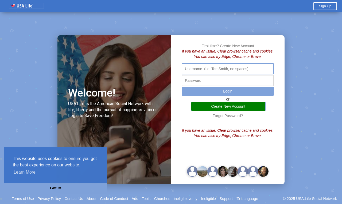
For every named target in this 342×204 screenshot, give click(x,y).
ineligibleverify (185, 199)
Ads (135, 199)
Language (247, 199)
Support (226, 199)
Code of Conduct (114, 199)
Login (227, 91)
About (91, 199)
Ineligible (208, 199)
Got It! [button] (55, 188)
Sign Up (325, 6)
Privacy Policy (49, 199)
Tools (146, 199)
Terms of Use (23, 199)
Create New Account (237, 46)
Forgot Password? (228, 116)
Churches (162, 199)
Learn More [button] (25, 172)
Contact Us (74, 199)
